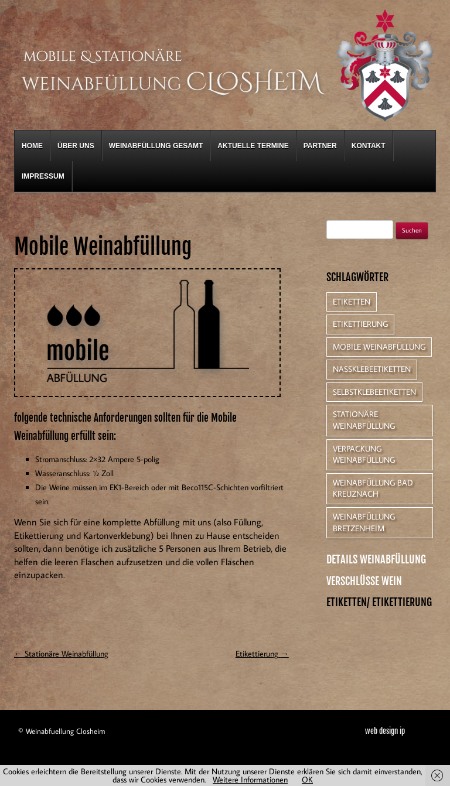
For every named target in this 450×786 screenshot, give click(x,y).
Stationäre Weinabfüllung (61, 653)
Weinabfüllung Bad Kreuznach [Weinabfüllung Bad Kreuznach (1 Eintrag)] (373, 488)
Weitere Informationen (250, 779)
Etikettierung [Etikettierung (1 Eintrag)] (360, 324)
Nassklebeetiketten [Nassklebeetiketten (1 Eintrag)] (372, 369)
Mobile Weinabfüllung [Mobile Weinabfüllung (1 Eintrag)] (379, 346)
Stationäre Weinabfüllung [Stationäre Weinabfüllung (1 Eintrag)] (364, 420)
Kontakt (369, 146)
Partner (320, 146)
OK (307, 779)
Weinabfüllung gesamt (156, 146)
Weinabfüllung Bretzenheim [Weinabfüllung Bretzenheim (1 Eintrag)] (364, 522)
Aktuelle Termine (252, 146)
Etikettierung (262, 653)
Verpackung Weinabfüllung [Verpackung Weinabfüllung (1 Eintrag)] (364, 454)
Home (32, 146)
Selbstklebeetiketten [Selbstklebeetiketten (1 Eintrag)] (374, 392)
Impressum (43, 176)
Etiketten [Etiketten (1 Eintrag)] (351, 301)
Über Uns (75, 146)
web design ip (385, 731)
